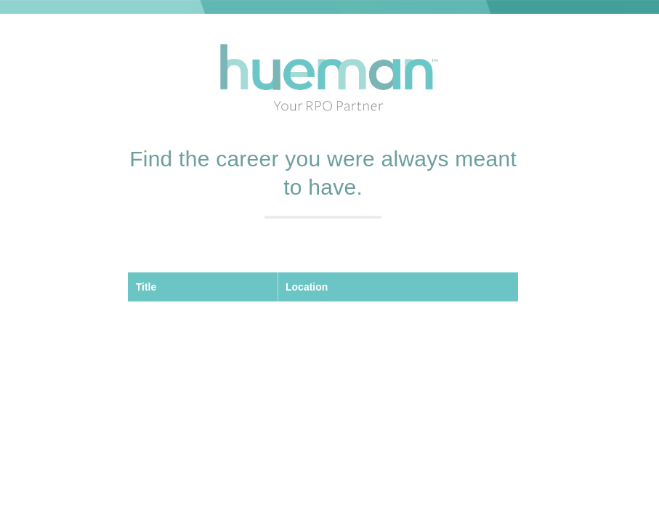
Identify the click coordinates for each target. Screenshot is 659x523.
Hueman (329, 79)
